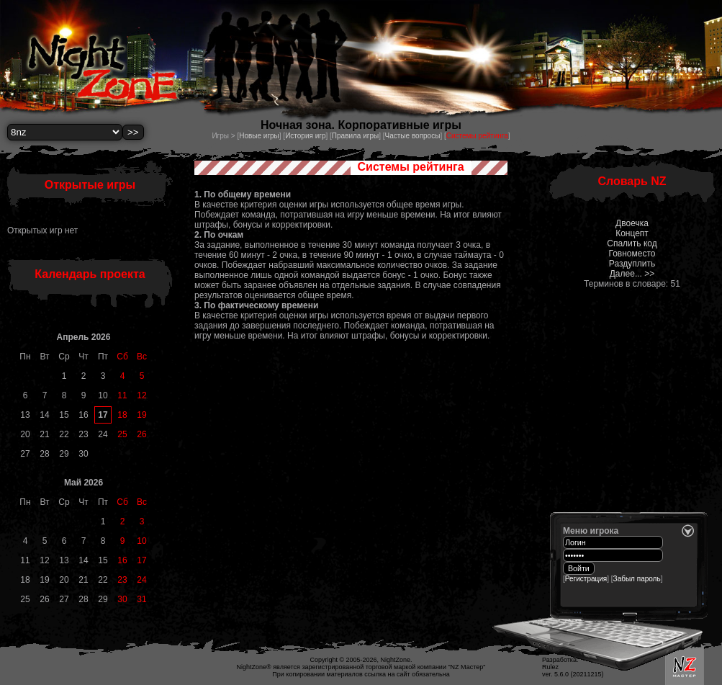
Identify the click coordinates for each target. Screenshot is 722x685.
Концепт (632, 233)
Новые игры (259, 136)
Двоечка (632, 223)
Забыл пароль (637, 579)
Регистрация (586, 579)
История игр (305, 136)
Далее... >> (632, 274)
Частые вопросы (413, 136)
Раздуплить (632, 264)
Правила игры (355, 136)
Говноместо (631, 254)
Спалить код (631, 243)
